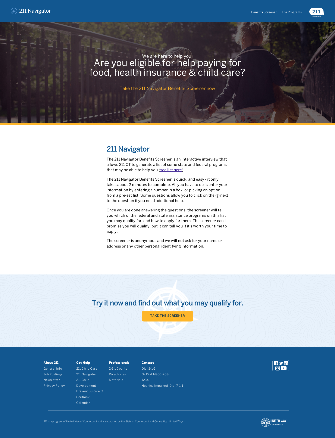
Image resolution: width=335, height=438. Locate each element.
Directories (117, 374)
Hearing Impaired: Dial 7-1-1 (162, 386)
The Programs (292, 12)
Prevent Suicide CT (90, 391)
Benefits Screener (264, 12)
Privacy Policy (54, 386)
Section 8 (83, 397)
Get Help (83, 362)
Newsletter (52, 380)
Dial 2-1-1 (148, 368)
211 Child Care (86, 368)
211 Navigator (31, 11)
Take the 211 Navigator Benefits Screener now (167, 89)
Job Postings (53, 374)
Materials (116, 380)
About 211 (51, 362)
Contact (148, 362)
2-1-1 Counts (118, 368)
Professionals (119, 362)
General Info (53, 368)
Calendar (83, 403)
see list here (171, 170)
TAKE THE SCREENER (167, 316)
